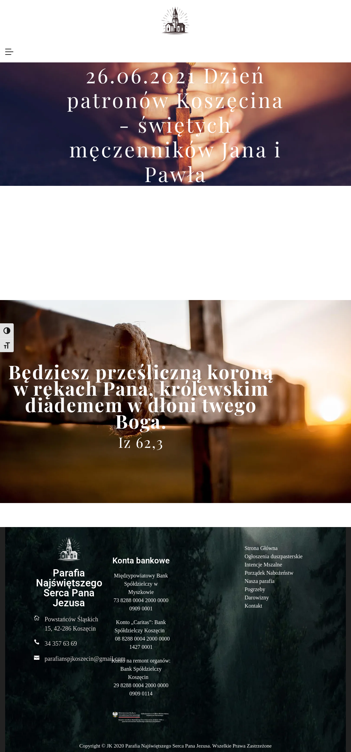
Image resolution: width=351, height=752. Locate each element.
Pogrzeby (254, 589)
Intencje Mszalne (263, 565)
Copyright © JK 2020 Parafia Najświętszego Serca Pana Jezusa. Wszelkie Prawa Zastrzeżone (176, 746)
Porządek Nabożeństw (268, 573)
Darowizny (256, 597)
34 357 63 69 (61, 643)
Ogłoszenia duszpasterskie (273, 556)
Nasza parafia (259, 581)
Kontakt (253, 606)
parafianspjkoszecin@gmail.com (85, 658)
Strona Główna (260, 548)
